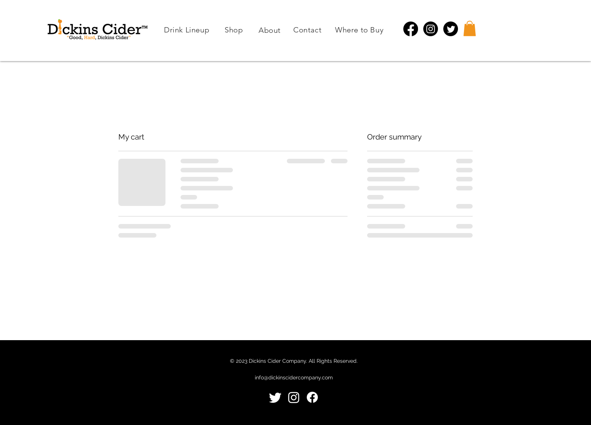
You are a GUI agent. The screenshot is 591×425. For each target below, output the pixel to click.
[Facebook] (410, 28)
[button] (469, 28)
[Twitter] (450, 28)
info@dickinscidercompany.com (294, 377)
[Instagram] (430, 28)
